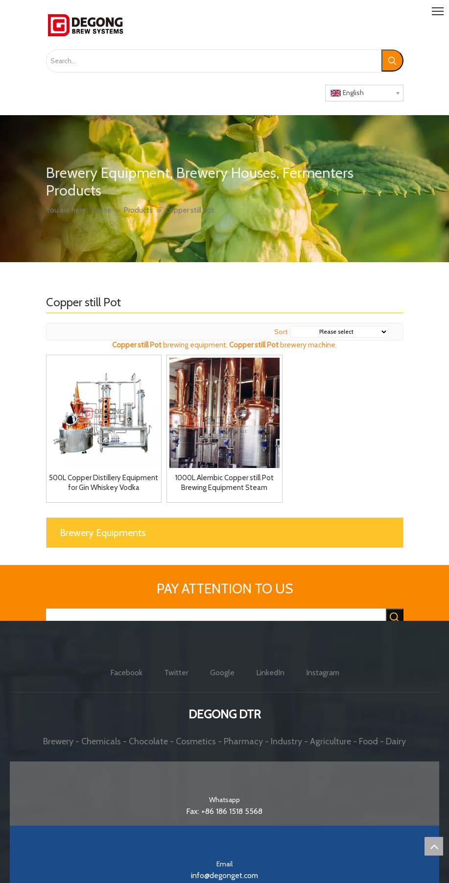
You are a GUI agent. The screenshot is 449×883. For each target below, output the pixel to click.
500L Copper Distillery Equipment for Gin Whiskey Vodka (103, 482)
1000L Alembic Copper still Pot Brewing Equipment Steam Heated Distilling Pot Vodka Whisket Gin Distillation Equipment (224, 482)
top (434, 846)
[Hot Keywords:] (392, 60)
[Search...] (213, 61)
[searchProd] (216, 618)
